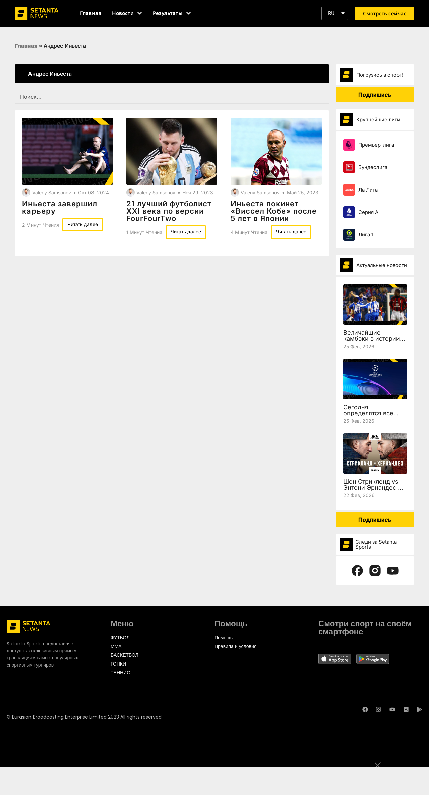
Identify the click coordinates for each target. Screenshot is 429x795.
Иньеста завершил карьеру (59, 207)
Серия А (368, 212)
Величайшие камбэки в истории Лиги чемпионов (371, 338)
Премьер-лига (376, 145)
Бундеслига (372, 167)
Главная (26, 45)
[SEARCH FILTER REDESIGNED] (172, 97)
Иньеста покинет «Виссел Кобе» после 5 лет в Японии (274, 211)
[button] (334, 13)
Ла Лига (368, 190)
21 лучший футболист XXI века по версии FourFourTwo (168, 211)
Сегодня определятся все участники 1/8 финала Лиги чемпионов (375, 416)
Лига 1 (365, 234)
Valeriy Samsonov (51, 192)
